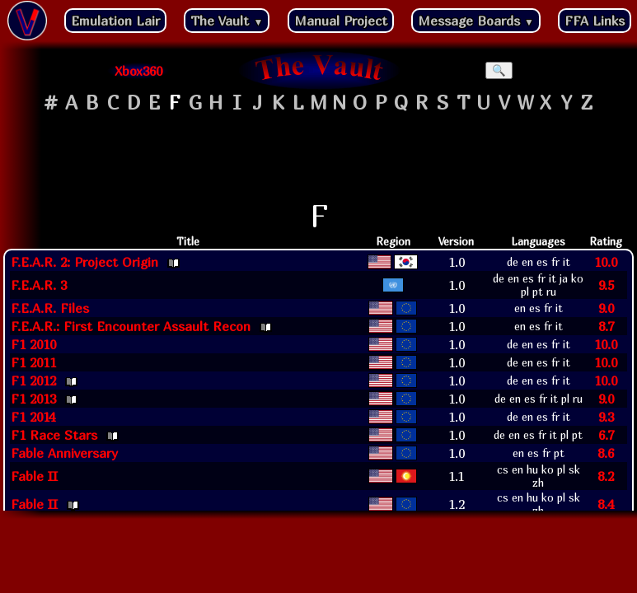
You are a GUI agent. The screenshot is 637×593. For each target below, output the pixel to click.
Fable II (34, 476)
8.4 (605, 504)
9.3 (606, 417)
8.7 (606, 326)
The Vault (226, 20)
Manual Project (340, 20)
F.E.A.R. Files (50, 308)
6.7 (606, 435)
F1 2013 (33, 398)
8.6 (605, 453)
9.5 (606, 285)
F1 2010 (33, 344)
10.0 (605, 262)
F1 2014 (33, 417)
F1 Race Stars (54, 435)
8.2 (605, 476)
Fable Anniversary (64, 453)
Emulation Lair (115, 20)
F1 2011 (33, 362)
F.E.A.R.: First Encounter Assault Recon (131, 326)
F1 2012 (33, 380)
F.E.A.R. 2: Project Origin (84, 262)
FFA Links (594, 20)
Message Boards (476, 20)
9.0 (606, 308)
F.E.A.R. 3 (39, 285)
